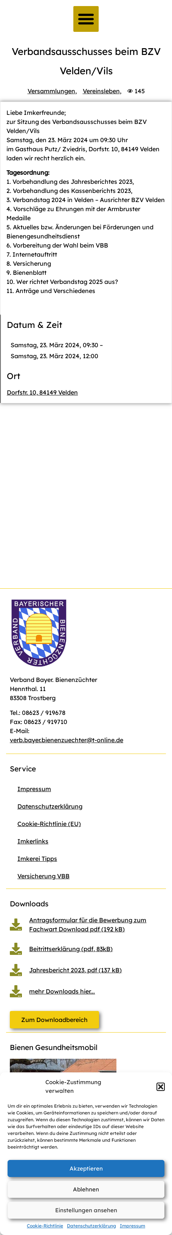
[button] (160, 1087)
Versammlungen (51, 91)
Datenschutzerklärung (91, 1226)
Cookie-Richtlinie (45, 1226)
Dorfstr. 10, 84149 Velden (42, 392)
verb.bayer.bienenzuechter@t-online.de (66, 740)
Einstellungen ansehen (86, 1210)
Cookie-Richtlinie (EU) (49, 824)
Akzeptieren (86, 1168)
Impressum (132, 1226)
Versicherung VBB (43, 876)
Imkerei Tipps (37, 858)
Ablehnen (86, 1189)
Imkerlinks (32, 841)
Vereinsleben (101, 91)
